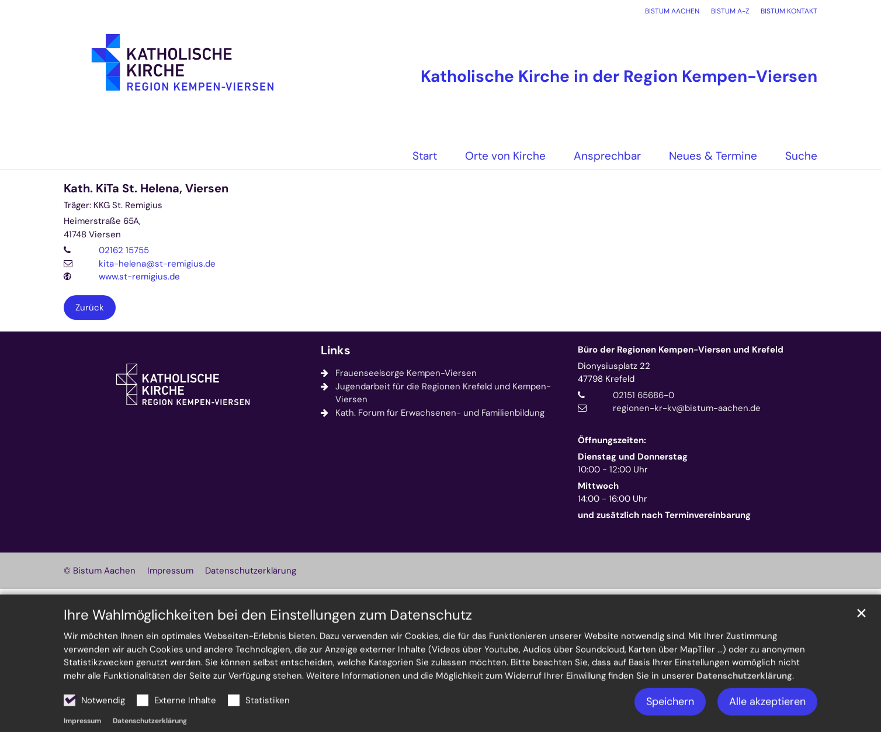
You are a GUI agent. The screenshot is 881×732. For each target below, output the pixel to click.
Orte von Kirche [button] (505, 156)
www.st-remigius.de (139, 276)
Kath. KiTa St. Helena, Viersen (146, 188)
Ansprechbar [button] (607, 156)
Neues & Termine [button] (713, 156)
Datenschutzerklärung (744, 701)
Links (336, 350)
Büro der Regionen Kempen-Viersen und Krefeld (680, 349)
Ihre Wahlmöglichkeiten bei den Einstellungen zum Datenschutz (268, 641)
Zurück (89, 307)
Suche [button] (801, 156)
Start (424, 156)
